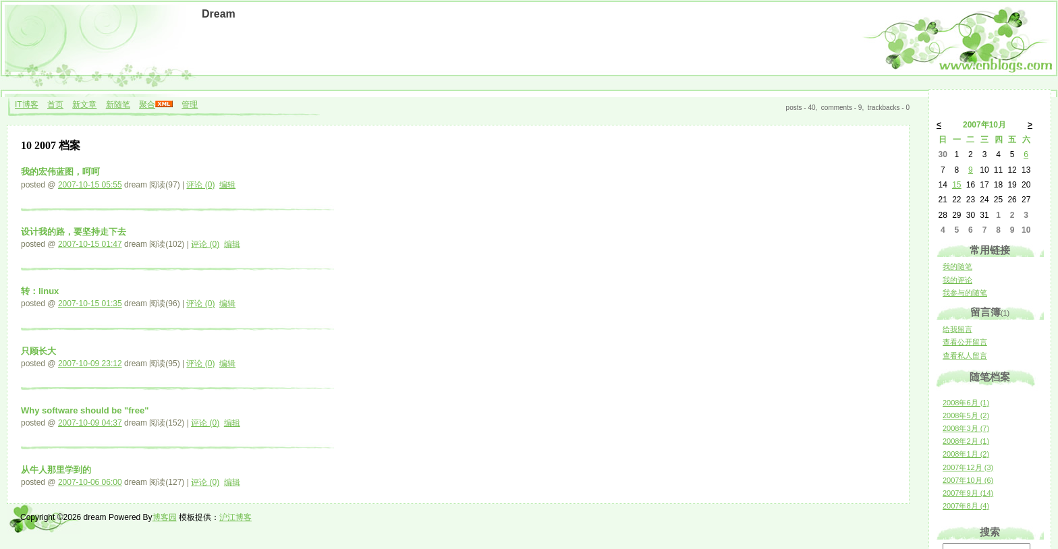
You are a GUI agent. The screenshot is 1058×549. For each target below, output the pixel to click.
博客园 (164, 517)
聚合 (147, 104)
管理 (190, 104)
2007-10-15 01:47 (90, 244)
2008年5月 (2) (966, 415)
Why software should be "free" (84, 410)
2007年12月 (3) (968, 467)
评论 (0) (200, 185)
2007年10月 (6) (968, 480)
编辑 (227, 185)
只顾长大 (38, 351)
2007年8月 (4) (966, 506)
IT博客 (26, 104)
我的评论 (957, 280)
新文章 (84, 104)
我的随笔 (957, 266)
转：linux (40, 291)
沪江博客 (235, 517)
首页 (55, 104)
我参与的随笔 (965, 293)
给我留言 (957, 329)
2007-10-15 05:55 (90, 185)
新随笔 (118, 104)
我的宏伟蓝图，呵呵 (60, 172)
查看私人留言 (965, 355)
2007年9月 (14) (968, 493)
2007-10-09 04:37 (90, 423)
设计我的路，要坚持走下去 (73, 232)
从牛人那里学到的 (56, 470)
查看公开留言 (965, 342)
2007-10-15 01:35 (90, 303)
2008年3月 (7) (966, 428)
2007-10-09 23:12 (90, 363)
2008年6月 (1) (966, 403)
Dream (218, 14)
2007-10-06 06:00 (90, 482)
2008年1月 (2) (966, 454)
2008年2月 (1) (966, 441)
